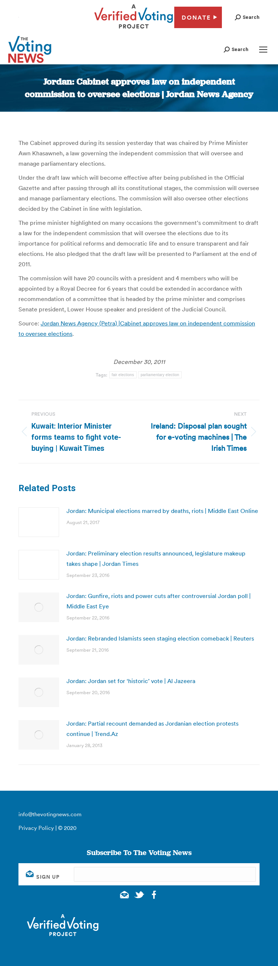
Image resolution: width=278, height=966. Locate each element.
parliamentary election (160, 375)
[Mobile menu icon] (263, 49)
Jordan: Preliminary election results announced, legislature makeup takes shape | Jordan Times (156, 558)
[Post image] (38, 522)
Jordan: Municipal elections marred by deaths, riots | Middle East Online (162, 510)
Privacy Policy (36, 827)
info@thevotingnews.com (50, 814)
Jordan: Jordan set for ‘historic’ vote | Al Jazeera (130, 681)
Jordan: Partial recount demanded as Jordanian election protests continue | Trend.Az (152, 728)
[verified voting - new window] (133, 29)
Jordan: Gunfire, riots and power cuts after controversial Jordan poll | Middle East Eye (158, 601)
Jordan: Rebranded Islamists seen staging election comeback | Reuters (160, 638)
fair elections (123, 375)
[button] (247, 17)
